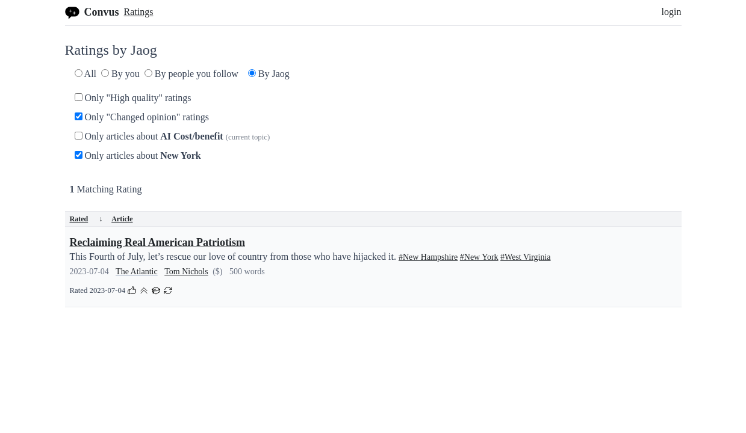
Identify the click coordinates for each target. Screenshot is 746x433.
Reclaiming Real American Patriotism (157, 242)
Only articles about (172, 136)
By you (120, 74)
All (86, 74)
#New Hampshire (428, 257)
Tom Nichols (186, 271)
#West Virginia (525, 257)
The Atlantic (137, 271)
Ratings (139, 12)
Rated (86, 219)
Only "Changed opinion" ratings (142, 117)
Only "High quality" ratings (133, 98)
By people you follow (191, 74)
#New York (479, 257)
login (672, 12)
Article (121, 219)
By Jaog (269, 74)
